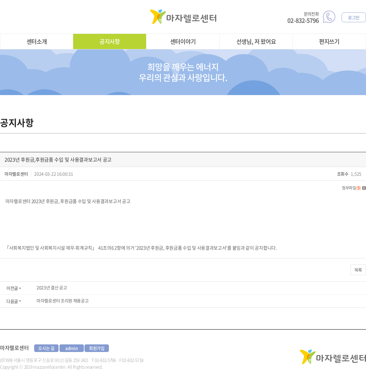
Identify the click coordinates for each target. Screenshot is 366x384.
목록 (358, 270)
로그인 (354, 17)
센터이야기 (183, 41)
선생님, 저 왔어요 (256, 41)
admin (71, 348)
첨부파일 (354, 187)
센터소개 (37, 41)
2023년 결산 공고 (52, 287)
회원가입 (97, 348)
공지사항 (109, 41)
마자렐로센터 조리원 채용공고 (63, 300)
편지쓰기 (329, 41)
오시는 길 (46, 348)
